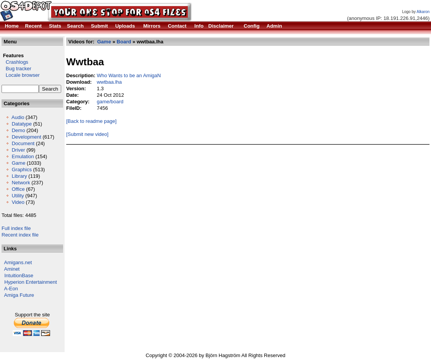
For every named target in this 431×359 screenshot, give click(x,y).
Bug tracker (16, 68)
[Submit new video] (87, 134)
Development (26, 137)
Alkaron (422, 12)
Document (23, 143)
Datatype (22, 124)
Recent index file (20, 235)
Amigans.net (18, 262)
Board (124, 42)
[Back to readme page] (91, 121)
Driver (18, 150)
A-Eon (11, 288)
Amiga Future (19, 295)
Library (19, 176)
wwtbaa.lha (109, 82)
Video (18, 202)
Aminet (12, 269)
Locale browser (21, 75)
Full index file (16, 228)
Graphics (22, 169)
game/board (110, 101)
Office (18, 189)
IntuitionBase (18, 275)
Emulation (23, 156)
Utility (18, 196)
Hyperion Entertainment (30, 282)
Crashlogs (15, 62)
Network (21, 182)
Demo (18, 130)
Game (18, 163)
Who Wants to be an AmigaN (128, 75)
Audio (18, 117)
